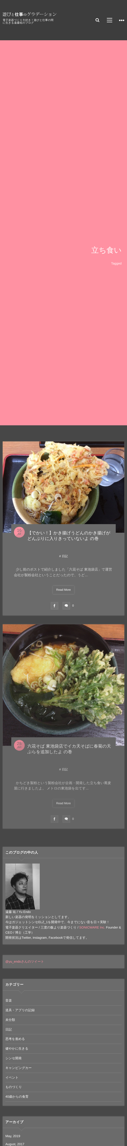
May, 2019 (12, 1136)
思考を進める (15, 1039)
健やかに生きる (16, 1048)
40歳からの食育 (16, 1096)
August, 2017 (14, 1144)
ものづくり (13, 1087)
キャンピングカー (18, 1068)
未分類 (10, 1020)
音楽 (8, 1000)
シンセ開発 (13, 1058)
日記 (65, 556)
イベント (12, 1077)
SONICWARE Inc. (92, 927)
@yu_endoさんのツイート (24, 961)
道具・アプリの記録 (20, 1010)
